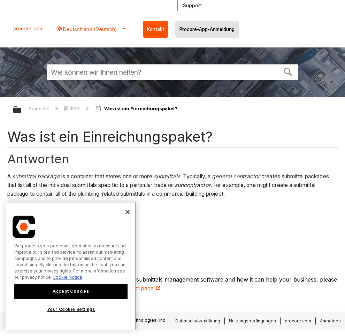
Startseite (40, 108)
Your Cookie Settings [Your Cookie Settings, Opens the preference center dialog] (71, 309)
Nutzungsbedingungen (252, 320)
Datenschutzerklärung (197, 320)
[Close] (127, 212)
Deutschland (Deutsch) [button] (89, 29)
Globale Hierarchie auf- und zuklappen (21, 110)
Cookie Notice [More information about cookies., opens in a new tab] (67, 277)
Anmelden (330, 320)
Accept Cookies (71, 291)
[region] (71, 266)
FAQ (72, 108)
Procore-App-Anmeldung (207, 29)
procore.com (27, 28)
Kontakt (155, 29)
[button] (288, 71)
